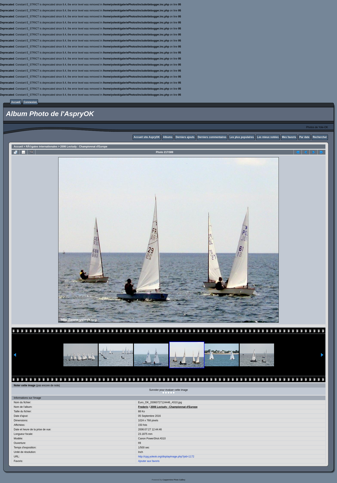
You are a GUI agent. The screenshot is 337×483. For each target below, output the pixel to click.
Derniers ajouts (185, 137)
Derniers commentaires (212, 137)
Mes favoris (289, 137)
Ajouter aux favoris (148, 461)
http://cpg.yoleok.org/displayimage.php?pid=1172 (166, 456)
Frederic (143, 406)
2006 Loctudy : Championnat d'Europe (83, 146)
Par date (304, 137)
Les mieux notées (268, 137)
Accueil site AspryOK (147, 137)
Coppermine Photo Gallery (173, 480)
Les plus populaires (242, 137)
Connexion (30, 102)
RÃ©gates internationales (41, 146)
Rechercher (320, 137)
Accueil (15, 102)
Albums (167, 137)
